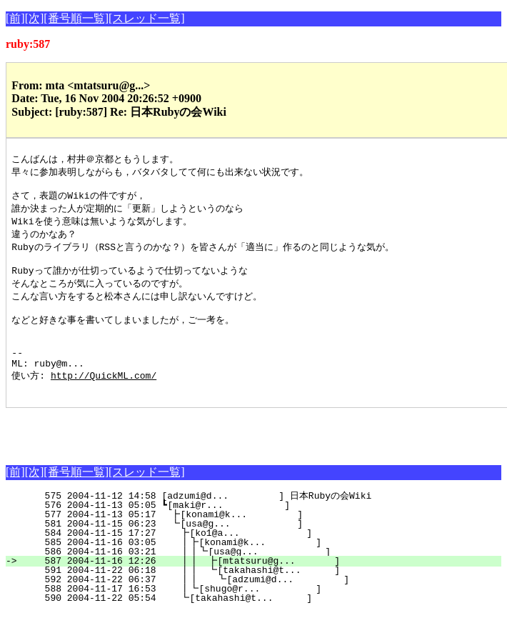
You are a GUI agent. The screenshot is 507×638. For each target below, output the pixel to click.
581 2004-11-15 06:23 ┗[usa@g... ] (263, 549)
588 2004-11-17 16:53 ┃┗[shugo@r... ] (260, 614)
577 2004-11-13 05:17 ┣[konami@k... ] (263, 540)
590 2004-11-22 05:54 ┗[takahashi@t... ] (262, 623)
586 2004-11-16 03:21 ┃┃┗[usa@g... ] (257, 577)
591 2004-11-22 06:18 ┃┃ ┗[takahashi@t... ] (256, 595)
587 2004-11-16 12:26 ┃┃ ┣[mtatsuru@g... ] (256, 586)
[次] (34, 18)
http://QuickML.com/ (103, 398)
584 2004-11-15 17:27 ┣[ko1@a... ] (262, 558)
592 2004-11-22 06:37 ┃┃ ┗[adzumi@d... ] (255, 605)
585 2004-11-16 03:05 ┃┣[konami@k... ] (260, 568)
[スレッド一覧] (147, 18)
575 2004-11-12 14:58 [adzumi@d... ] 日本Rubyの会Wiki (263, 521)
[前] (15, 18)
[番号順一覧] (76, 18)
